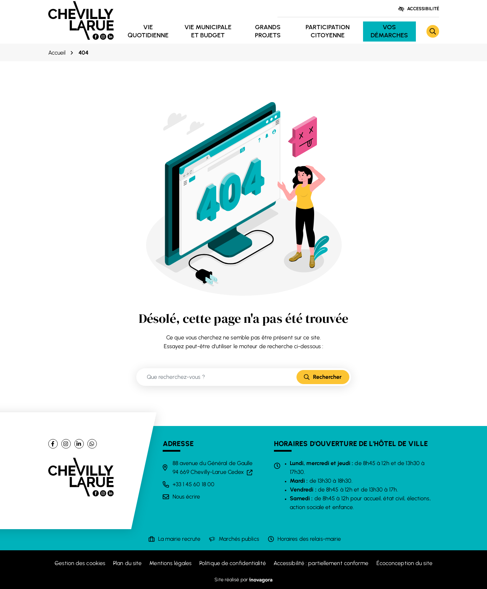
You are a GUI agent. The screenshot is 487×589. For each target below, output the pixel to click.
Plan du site (127, 563)
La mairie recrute (179, 538)
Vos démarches (389, 31)
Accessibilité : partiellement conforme (321, 563)
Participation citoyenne (328, 31)
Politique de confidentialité (232, 563)
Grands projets (268, 31)
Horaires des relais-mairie (309, 538)
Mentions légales (170, 563)
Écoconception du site (404, 563)
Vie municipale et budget (208, 31)
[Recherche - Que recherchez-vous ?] (216, 377)
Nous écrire (186, 496)
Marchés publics (239, 538)
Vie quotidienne (147, 31)
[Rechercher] (432, 31)
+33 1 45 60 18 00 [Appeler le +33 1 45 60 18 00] (194, 484)
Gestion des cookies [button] (80, 563)
